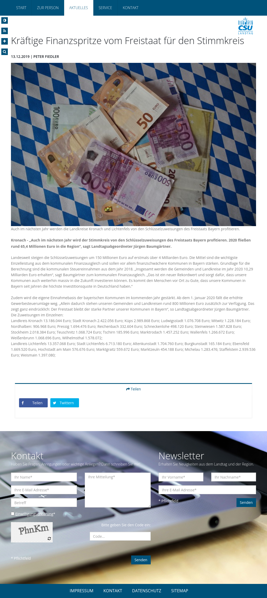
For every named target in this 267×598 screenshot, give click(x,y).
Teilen (133, 388)
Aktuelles (78, 7)
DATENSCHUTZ (146, 591)
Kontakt (130, 7)
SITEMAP (179, 591)
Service (105, 7)
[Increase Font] (4, 41)
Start (21, 7)
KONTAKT (112, 591)
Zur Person (48, 7)
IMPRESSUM (81, 591)
